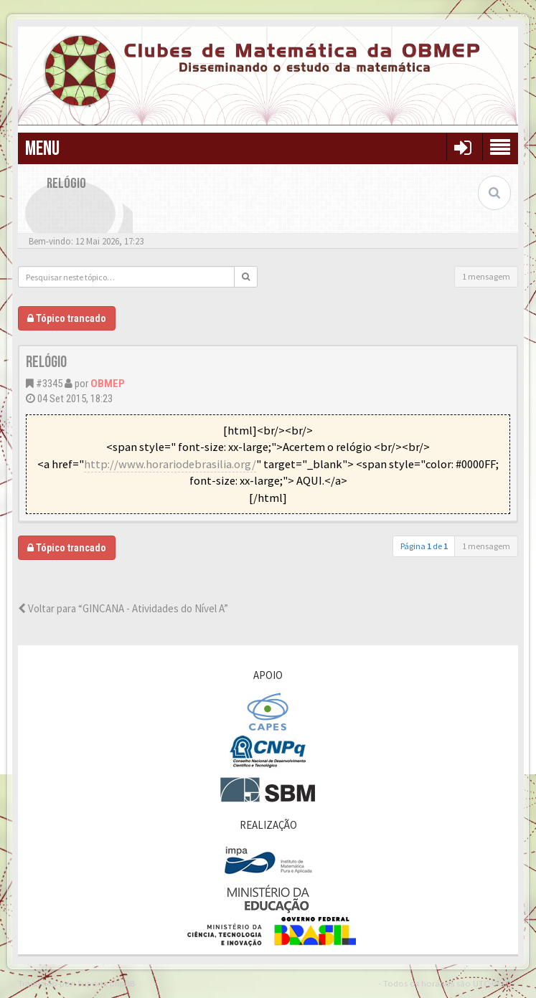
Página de (424, 546)
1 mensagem (486, 276)
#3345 (49, 383)
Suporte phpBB (106, 983)
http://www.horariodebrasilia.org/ (170, 464)
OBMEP (107, 383)
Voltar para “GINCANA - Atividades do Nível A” (123, 608)
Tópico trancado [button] (66, 318)
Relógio (46, 362)
